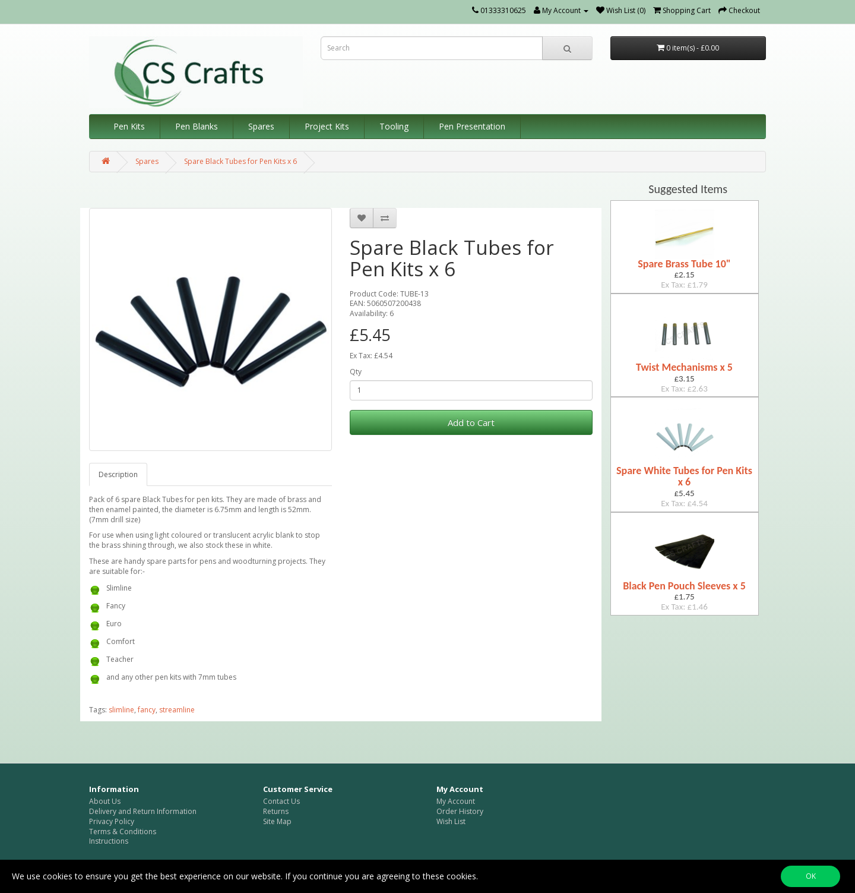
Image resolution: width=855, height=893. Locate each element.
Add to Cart (471, 422)
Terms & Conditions (122, 831)
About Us (105, 801)
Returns (276, 811)
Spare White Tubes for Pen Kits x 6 (684, 476)
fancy (147, 710)
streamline (177, 710)
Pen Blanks (196, 126)
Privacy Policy (111, 821)
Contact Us (281, 801)
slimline (121, 710)
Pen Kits (129, 126)
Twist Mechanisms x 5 (684, 367)
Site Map (277, 821)
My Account (455, 801)
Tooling (393, 126)
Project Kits (327, 126)
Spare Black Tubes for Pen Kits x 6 (240, 161)
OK (811, 876)
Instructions (108, 841)
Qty (356, 372)
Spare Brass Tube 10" (684, 263)
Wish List (451, 821)
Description (118, 474)
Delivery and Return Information (143, 811)
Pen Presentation (472, 126)
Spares (261, 126)
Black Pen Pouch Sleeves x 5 (684, 585)
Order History (459, 811)
